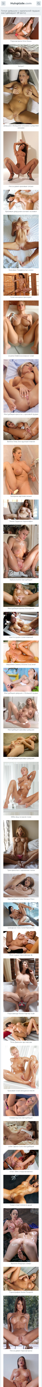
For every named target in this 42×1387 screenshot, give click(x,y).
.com (21, 3)
